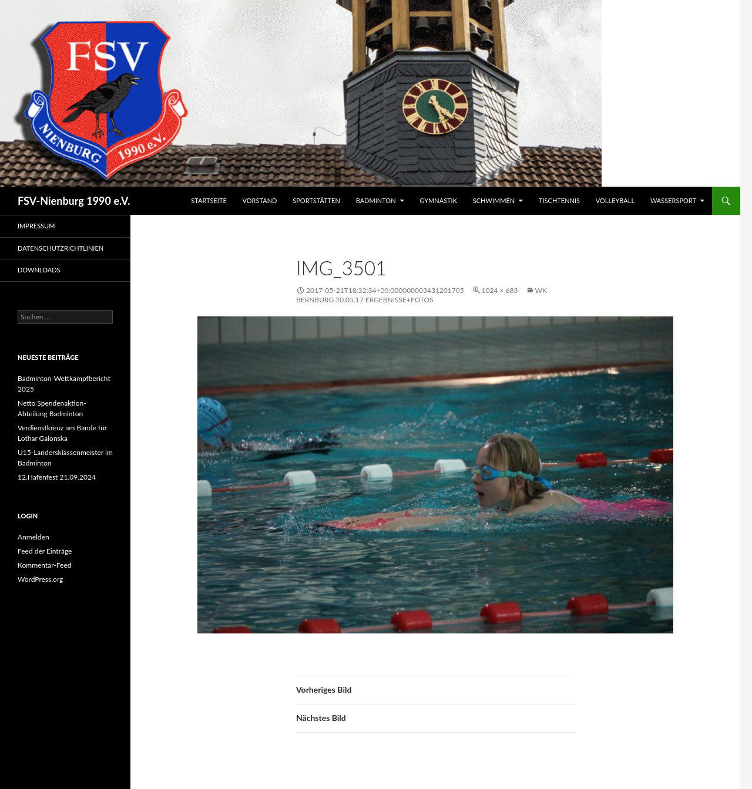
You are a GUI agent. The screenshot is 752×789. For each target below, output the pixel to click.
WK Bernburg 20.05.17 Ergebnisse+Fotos (421, 295)
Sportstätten (316, 200)
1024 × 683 (500, 290)
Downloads (39, 270)
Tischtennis (559, 200)
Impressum (36, 226)
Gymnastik (438, 200)
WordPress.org (40, 579)
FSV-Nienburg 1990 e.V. (74, 200)
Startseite (208, 200)
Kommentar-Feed (45, 565)
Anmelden (33, 536)
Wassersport (673, 200)
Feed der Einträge (45, 551)
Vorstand (260, 200)
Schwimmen (494, 200)
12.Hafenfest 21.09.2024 (57, 477)
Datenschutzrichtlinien (60, 248)
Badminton (376, 200)
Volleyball (615, 200)
